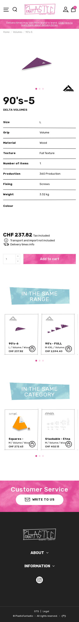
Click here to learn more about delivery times (47, 24)
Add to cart (49, 259)
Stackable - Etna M (57, 440)
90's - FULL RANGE (53, 345)
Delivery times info (22, 244)
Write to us (40, 499)
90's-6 (14, 343)
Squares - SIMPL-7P (16, 440)
